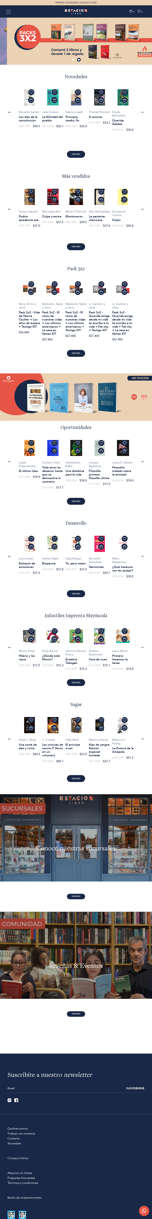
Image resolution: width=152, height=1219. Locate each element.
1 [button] (73, 60)
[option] (76, 41)
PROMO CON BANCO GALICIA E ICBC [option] (76, 2)
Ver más (76, 154)
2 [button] (79, 60)
